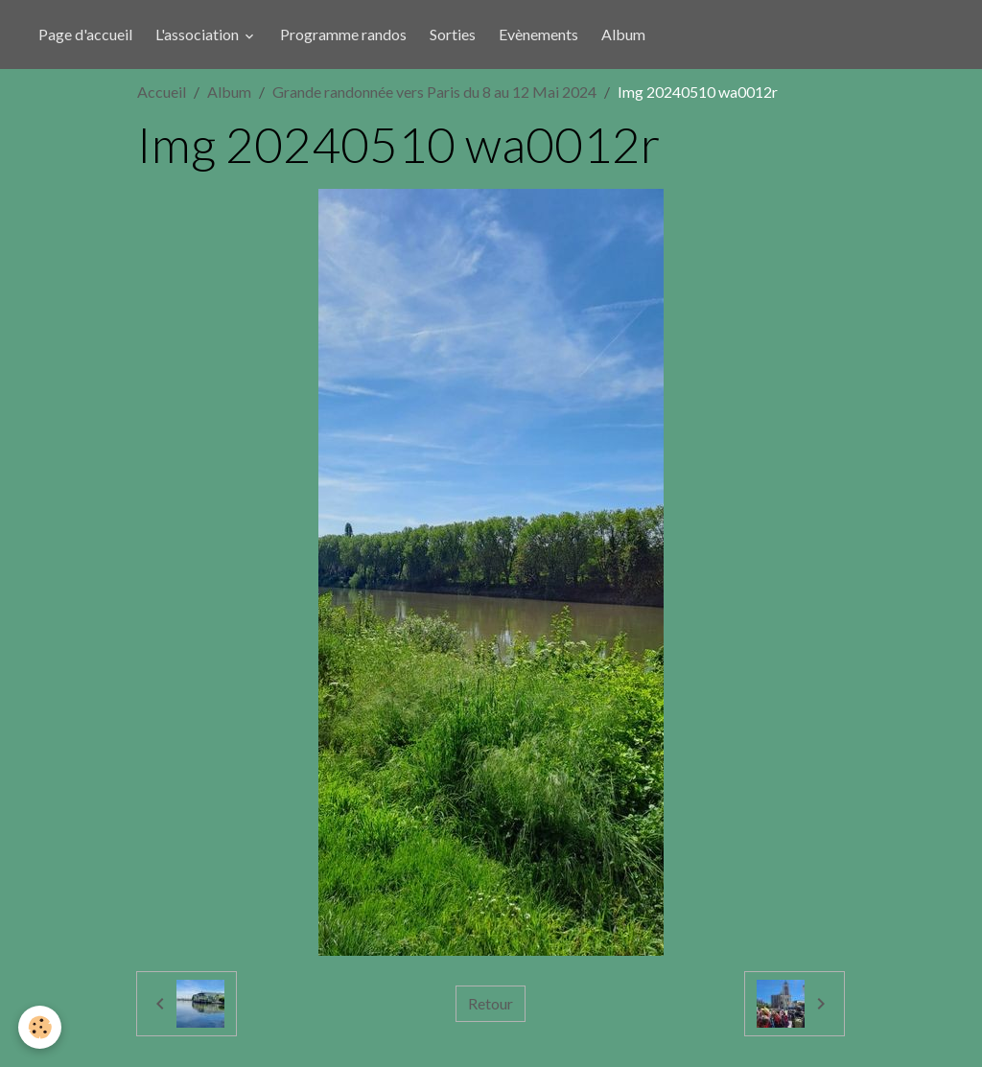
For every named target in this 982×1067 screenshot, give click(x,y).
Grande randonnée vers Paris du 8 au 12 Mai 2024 (434, 91)
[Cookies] (40, 1027)
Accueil (161, 91)
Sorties (453, 34)
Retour (490, 1003)
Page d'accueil (85, 34)
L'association (198, 34)
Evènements (538, 34)
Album (623, 34)
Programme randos (343, 34)
